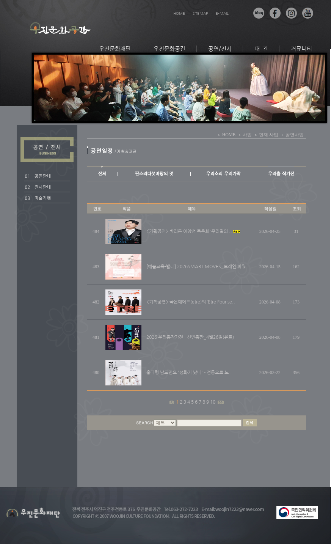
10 (213, 402)
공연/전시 (220, 49)
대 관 (261, 49)
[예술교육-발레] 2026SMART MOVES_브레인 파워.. (197, 266)
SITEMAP (200, 13)
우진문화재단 (115, 49)
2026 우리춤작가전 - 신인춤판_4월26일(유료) (190, 337)
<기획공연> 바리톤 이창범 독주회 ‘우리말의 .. (189, 231)
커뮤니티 (301, 49)
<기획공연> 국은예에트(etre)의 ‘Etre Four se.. (190, 302)
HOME (179, 13)
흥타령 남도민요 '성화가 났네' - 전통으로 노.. (189, 372)
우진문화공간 (169, 49)
